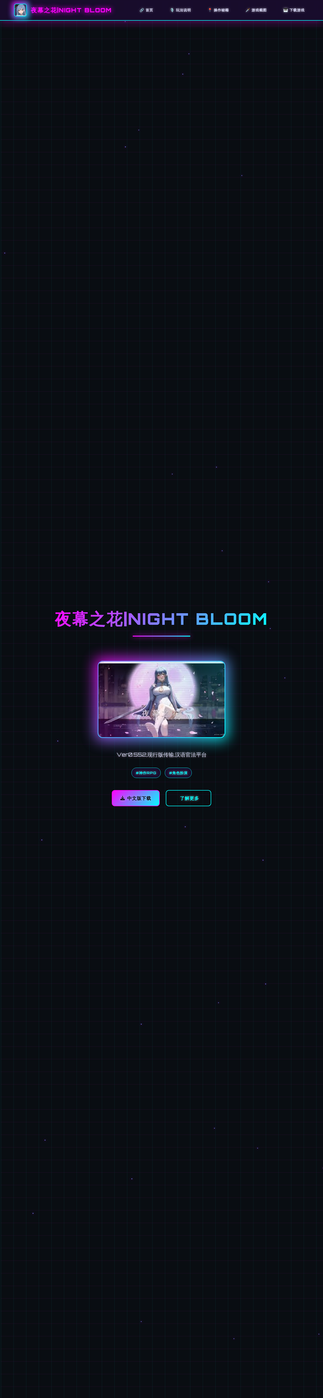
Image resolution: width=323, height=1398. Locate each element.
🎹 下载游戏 (294, 10)
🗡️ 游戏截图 (256, 10)
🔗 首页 (146, 10)
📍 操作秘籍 (218, 10)
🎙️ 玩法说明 (180, 10)
